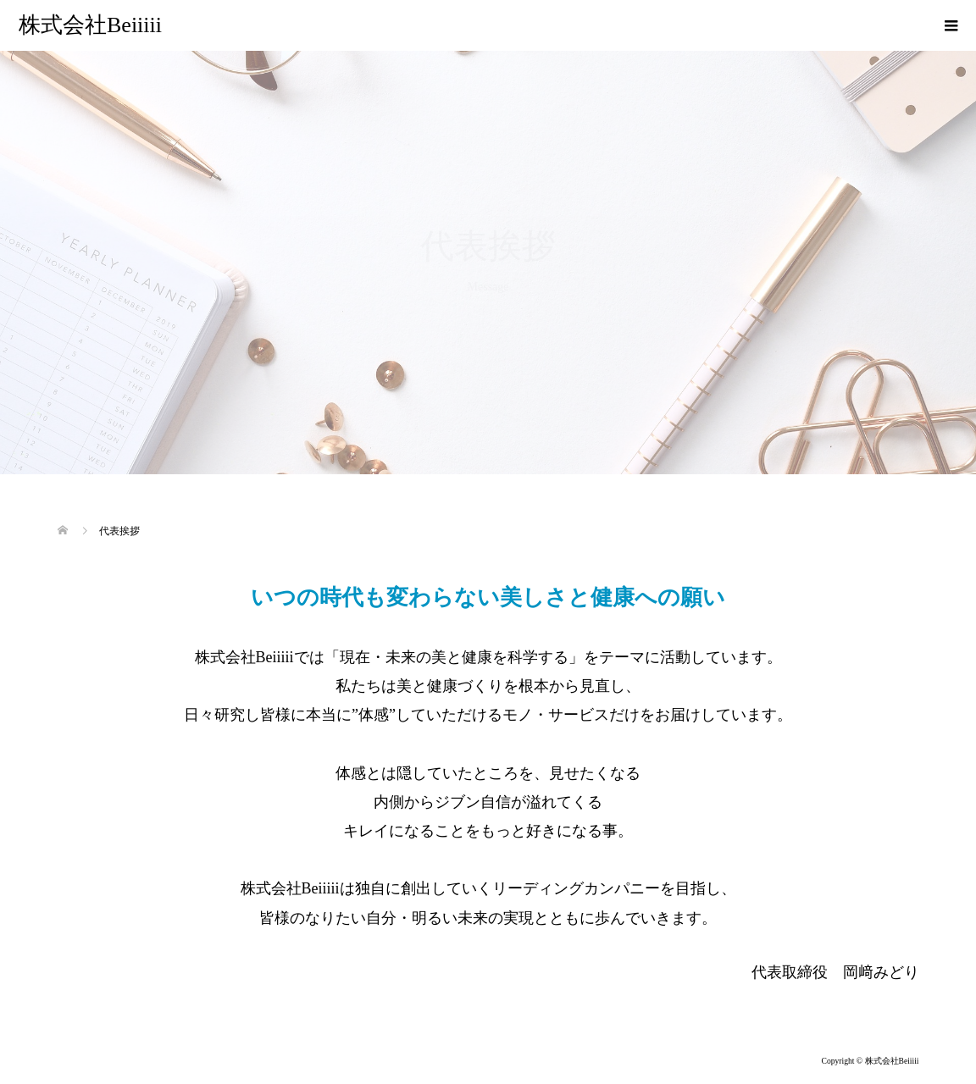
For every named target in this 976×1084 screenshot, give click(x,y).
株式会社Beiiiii (90, 25)
